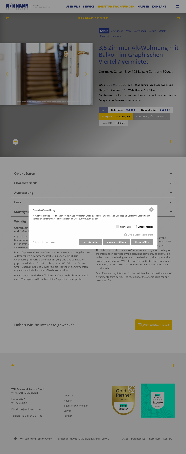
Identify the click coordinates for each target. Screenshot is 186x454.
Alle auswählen (142, 242)
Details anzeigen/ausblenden (140, 235)
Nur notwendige (90, 242)
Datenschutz (38, 242)
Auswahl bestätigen (116, 242)
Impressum (50, 242)
